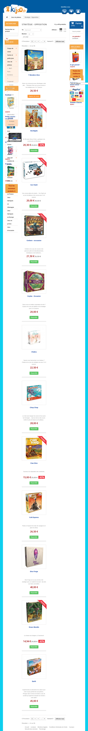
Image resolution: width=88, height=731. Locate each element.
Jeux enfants (9, 158)
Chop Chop (34, 407)
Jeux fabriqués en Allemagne (10, 208)
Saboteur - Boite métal (74, 100)
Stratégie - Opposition (10, 128)
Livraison (33, 728)
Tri (22, 30)
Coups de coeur (10, 56)
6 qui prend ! (75, 82)
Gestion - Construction (11, 109)
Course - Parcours (10, 92)
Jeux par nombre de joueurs (10, 167)
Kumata (8, 321)
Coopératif (10, 87)
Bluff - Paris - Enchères (10, 77)
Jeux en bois (9, 135)
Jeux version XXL (9, 144)
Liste (65, 30)
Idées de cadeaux (10, 188)
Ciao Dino (33, 463)
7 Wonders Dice (34, 75)
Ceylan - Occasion (34, 296)
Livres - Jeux (9, 152)
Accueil (27, 728)
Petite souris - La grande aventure (10, 276)
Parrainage (42, 730)
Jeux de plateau (16, 17)
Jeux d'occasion (10, 234)
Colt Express (34, 517)
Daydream (9, 299)
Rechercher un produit (9, 30)
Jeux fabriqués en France (10, 197)
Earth (34, 681)
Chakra (33, 352)
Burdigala (34, 131)
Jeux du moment (9, 181)
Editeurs (74, 140)
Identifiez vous (65, 7)
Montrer (24, 34)
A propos (71, 728)
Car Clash (33, 185)
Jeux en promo (9, 228)
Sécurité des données (31, 730)
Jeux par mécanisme (10, 175)
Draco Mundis (34, 627)
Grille (60, 30)
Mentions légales (42, 728)
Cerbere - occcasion (34, 240)
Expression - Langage (10, 102)
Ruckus (8, 252)
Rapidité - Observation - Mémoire (10, 119)
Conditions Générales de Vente (58, 728)
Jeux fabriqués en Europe (10, 220)
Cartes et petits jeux (10, 62)
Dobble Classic (76, 119)
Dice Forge (34, 571)
